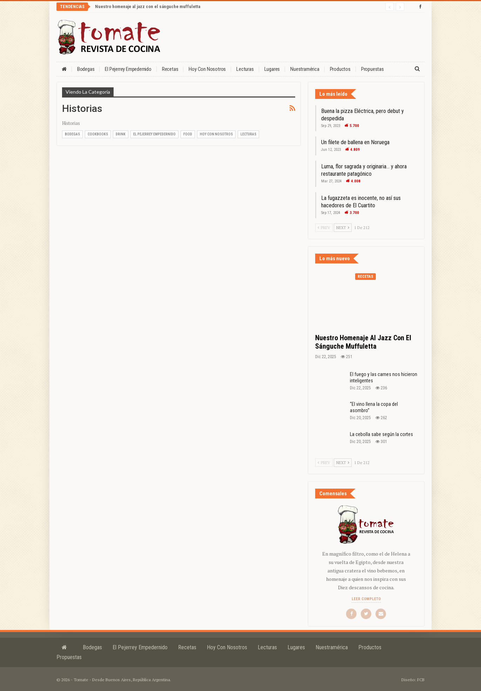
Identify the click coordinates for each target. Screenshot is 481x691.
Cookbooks (98, 134)
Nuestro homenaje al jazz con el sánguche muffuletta (147, 6)
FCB (421, 679)
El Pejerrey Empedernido (128, 69)
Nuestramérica (304, 69)
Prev (324, 227)
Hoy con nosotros (207, 69)
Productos (340, 69)
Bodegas (86, 69)
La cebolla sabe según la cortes (381, 434)
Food (187, 134)
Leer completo (366, 599)
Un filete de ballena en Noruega (355, 142)
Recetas (170, 69)
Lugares (272, 69)
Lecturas (244, 69)
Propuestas (372, 69)
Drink (121, 134)
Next (342, 227)
